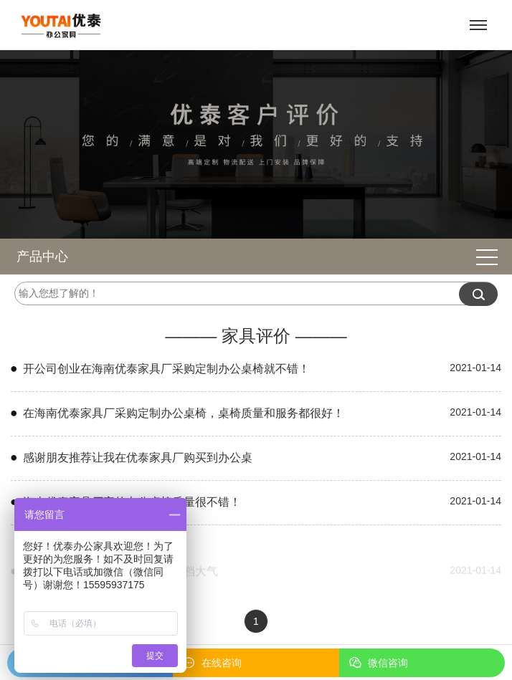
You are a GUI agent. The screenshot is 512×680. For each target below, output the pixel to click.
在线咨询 (222, 663)
